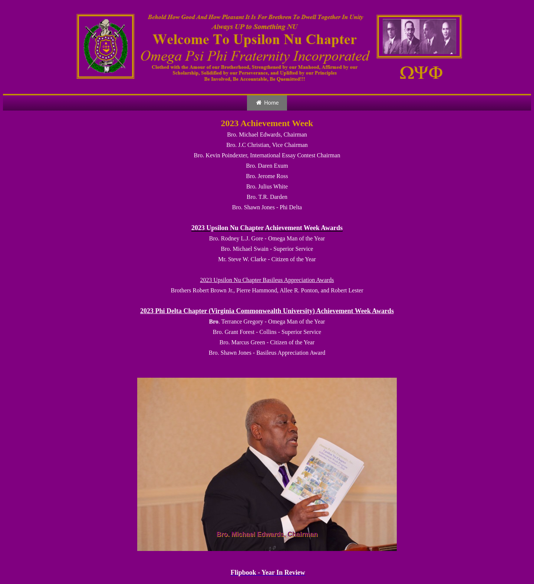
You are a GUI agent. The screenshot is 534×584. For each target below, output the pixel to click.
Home (266, 102)
